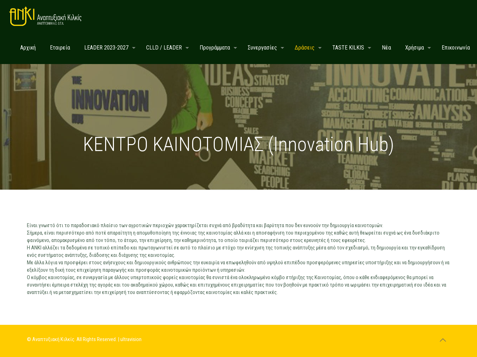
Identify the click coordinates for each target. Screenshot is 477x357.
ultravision (131, 339)
